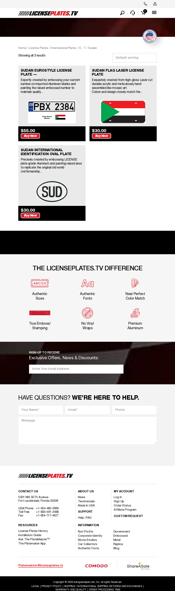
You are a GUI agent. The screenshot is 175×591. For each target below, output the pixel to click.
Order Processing (105, 584)
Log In (118, 491)
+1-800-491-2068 (47, 506)
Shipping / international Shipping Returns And (103, 580)
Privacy (51, 580)
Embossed (121, 530)
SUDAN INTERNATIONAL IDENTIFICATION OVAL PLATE (46, 149)
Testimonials (86, 495)
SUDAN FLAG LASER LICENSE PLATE (118, 73)
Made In (86, 500)
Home (22, 48)
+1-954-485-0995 (47, 502)
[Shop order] (135, 58)
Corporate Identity (90, 530)
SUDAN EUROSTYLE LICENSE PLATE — (46, 73)
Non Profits (85, 526)
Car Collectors (87, 538)
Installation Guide (29, 529)
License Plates (38, 48)
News (81, 491)
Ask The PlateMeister (34, 533)
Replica (118, 538)
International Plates (63, 48)
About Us (86, 485)
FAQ (89, 512)
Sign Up (119, 495)
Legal (35, 580)
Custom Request (128, 510)
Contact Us (28, 485)
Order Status (122, 500)
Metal (117, 534)
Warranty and (70, 584)
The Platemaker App (32, 537)
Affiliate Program (125, 504)
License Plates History (33, 525)
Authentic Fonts (88, 542)
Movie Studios (87, 534)
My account (124, 485)
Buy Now (73, 133)
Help (81, 512)
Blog (117, 542)
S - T (82, 48)
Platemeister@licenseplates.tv (40, 559)
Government (122, 526)
